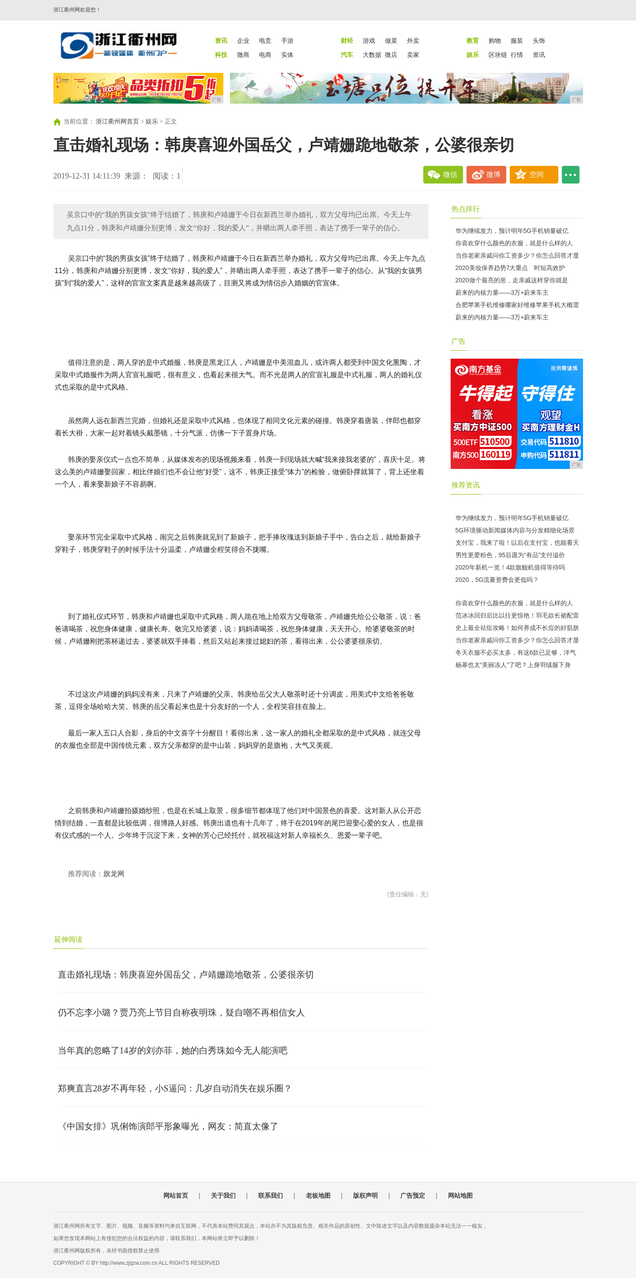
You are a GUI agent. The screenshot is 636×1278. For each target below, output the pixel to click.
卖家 (413, 54)
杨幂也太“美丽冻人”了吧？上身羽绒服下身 (513, 664)
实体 (287, 54)
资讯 (539, 54)
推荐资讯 (466, 485)
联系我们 (270, 1195)
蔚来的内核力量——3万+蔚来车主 (502, 292)
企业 (243, 40)
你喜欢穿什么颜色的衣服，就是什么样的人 (514, 243)
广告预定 (412, 1195)
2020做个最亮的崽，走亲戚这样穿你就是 (511, 280)
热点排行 (466, 209)
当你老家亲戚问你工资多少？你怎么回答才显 (517, 255)
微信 (450, 174)
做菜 (391, 40)
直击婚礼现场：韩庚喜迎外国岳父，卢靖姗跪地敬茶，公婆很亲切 (186, 974)
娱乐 (152, 121)
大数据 (372, 54)
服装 (517, 40)
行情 (517, 54)
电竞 (265, 40)
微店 (391, 54)
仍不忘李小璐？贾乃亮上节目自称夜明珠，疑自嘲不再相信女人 (181, 1012)
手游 (287, 40)
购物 (495, 40)
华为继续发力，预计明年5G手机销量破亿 (512, 230)
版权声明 (365, 1195)
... (571, 175)
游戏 (369, 40)
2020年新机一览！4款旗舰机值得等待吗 (510, 567)
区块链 (498, 54)
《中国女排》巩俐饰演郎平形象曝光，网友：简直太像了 (168, 1126)
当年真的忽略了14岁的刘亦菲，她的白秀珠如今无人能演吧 (172, 1050)
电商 (265, 54)
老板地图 (318, 1195)
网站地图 (460, 1195)
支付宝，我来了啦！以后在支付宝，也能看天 (517, 542)
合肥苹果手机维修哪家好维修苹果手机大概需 (517, 304)
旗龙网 (113, 873)
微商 (243, 54)
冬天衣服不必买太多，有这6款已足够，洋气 (515, 652)
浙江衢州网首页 (117, 121)
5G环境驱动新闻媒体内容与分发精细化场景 (515, 530)
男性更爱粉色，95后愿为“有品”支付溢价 (510, 554)
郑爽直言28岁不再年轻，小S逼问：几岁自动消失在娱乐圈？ (175, 1088)
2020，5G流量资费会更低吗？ (497, 579)
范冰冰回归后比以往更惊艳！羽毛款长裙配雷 (517, 615)
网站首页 (175, 1195)
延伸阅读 (68, 939)
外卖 (413, 40)
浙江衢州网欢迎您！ (77, 10)
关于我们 (223, 1195)
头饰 (539, 40)
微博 (493, 174)
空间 (537, 174)
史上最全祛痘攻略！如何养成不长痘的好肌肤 (517, 627)
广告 (459, 341)
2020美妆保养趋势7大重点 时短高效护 (510, 267)
